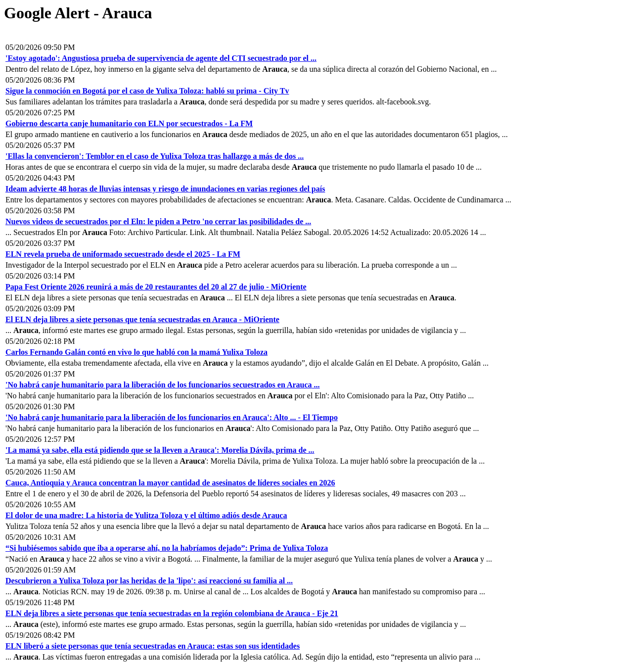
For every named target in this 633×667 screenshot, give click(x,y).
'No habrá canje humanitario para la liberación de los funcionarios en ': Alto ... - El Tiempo (171, 417)
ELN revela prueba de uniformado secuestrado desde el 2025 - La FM (122, 254)
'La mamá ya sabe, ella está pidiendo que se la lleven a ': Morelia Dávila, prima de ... (160, 450)
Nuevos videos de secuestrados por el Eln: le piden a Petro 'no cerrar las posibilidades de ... (158, 221)
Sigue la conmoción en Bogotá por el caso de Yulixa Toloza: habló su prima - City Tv (147, 91)
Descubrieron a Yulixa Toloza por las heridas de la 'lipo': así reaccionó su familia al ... (149, 580)
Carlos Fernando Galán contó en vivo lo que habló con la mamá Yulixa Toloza (136, 352)
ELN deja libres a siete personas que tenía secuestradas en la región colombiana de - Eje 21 (171, 613)
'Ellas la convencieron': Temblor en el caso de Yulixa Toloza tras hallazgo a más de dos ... (154, 156)
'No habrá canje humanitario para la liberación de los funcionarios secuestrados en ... (162, 385)
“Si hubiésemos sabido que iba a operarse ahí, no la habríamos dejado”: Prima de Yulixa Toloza (166, 548)
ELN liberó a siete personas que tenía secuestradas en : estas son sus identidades (152, 646)
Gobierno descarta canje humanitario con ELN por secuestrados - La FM (129, 123)
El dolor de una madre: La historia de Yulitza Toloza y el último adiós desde (146, 515)
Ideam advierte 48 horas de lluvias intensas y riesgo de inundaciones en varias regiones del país (165, 189)
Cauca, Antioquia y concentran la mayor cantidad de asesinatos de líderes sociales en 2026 (170, 482)
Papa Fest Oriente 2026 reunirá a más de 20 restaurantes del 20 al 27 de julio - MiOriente (156, 287)
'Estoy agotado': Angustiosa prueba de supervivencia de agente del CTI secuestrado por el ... (160, 58)
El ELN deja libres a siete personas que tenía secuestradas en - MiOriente (142, 319)
